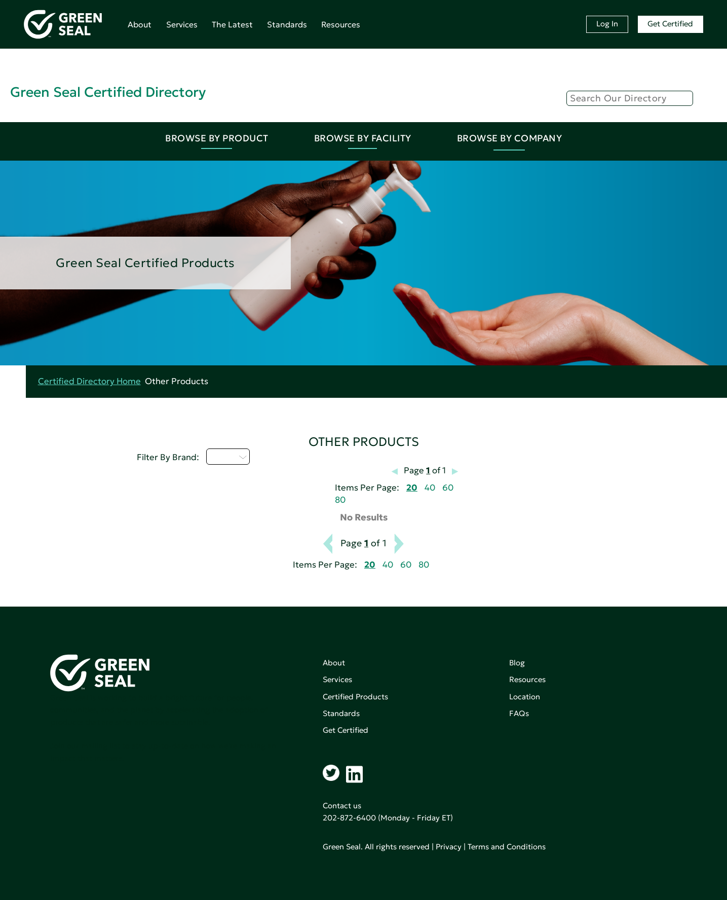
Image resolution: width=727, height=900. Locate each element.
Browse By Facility (362, 138)
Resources (340, 24)
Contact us (342, 805)
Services (182, 24)
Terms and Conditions (507, 846)
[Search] (629, 98)
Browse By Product (217, 138)
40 (430, 487)
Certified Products (355, 696)
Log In (607, 23)
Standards (287, 24)
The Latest (232, 24)
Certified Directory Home (89, 381)
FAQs (519, 713)
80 (340, 500)
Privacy (449, 846)
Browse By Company (509, 138)
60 (447, 487)
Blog (517, 662)
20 (411, 487)
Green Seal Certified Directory (108, 92)
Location (524, 696)
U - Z (228, 456)
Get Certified (670, 23)
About (139, 24)
